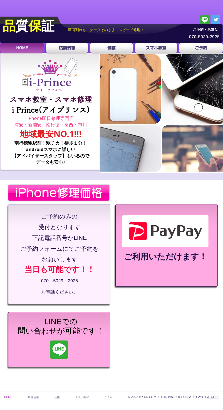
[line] (204, 19)
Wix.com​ (213, 397)
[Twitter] (215, 19)
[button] (161, 113)
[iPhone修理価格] (58, 193)
